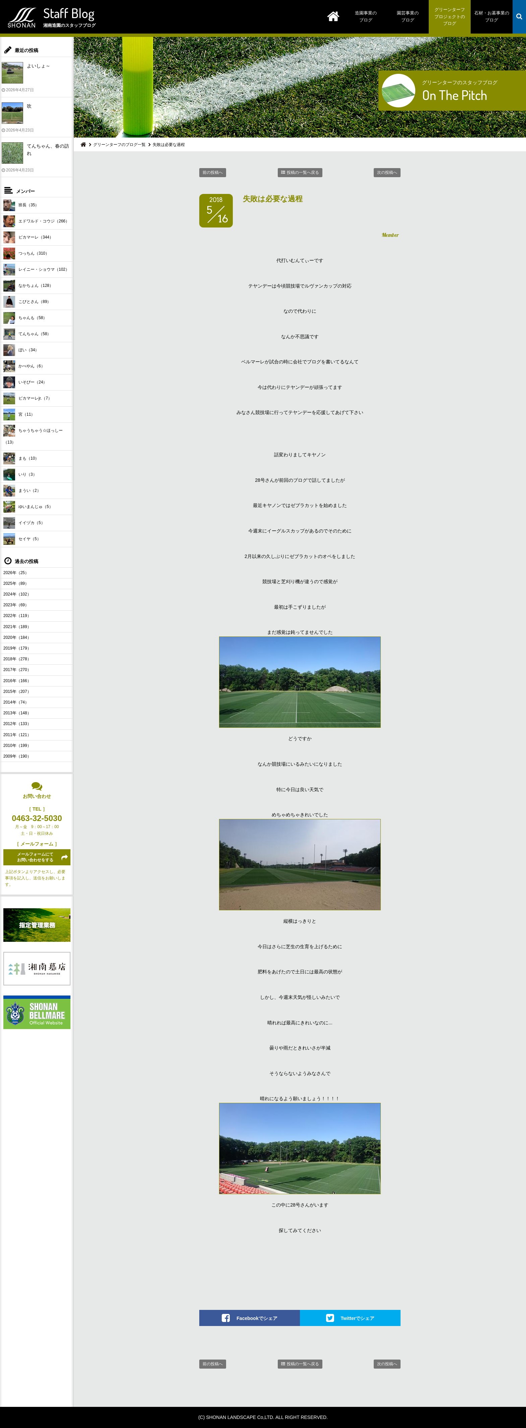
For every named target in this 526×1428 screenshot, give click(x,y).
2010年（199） (17, 745)
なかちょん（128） (28, 286)
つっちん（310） (26, 253)
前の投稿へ (213, 172)
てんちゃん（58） (27, 334)
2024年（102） (17, 594)
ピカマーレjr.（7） (27, 398)
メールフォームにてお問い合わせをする (35, 857)
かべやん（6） (24, 366)
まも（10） (21, 458)
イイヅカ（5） (24, 523)
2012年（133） (17, 723)
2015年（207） (17, 691)
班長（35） (21, 205)
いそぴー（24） (25, 382)
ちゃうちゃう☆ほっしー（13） (33, 435)
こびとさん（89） (27, 302)
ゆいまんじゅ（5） (28, 507)
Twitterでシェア (358, 1318)
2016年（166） (17, 680)
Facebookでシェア (256, 1318)
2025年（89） (16, 583)
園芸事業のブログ (408, 16)
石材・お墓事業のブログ (491, 16)
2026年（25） (16, 572)
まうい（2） (22, 491)
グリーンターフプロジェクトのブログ (449, 16)
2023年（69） (16, 605)
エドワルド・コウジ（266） (36, 221)
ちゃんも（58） (25, 318)
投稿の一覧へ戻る (303, 172)
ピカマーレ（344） (28, 237)
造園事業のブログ (366, 16)
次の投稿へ (387, 172)
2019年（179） (17, 648)
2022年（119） (17, 615)
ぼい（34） (21, 350)
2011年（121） (17, 734)
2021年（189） (17, 626)
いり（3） (20, 474)
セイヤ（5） (22, 539)
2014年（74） (16, 702)
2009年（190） (17, 756)
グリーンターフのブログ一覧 (119, 144)
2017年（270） (17, 669)
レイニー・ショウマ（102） (36, 269)
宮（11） (19, 414)
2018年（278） (17, 659)
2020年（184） (17, 637)
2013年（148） (17, 713)
